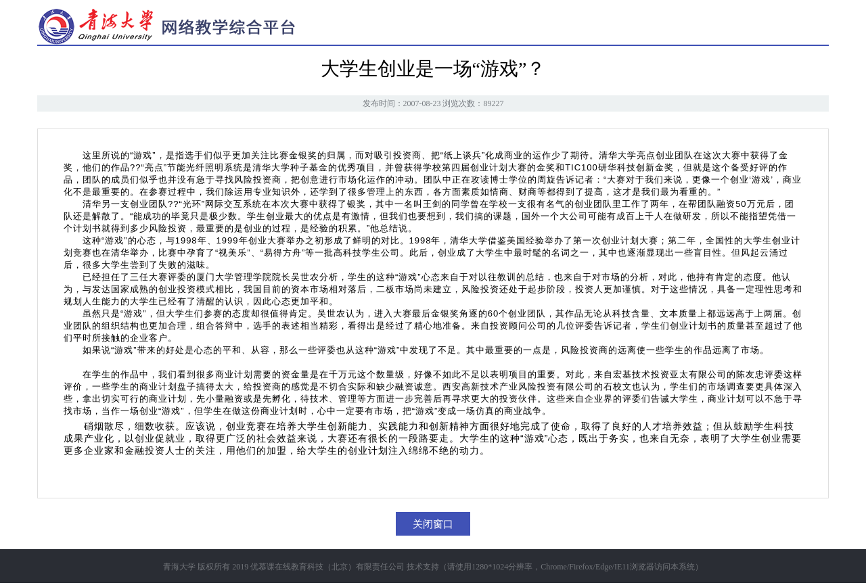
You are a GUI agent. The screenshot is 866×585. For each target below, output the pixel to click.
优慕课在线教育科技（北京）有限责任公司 (327, 566)
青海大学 (179, 566)
